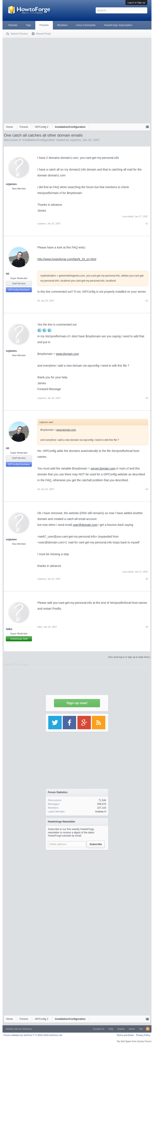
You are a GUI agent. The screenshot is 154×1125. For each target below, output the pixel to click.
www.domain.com (67, 354)
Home (132, 1029)
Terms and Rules (125, 1035)
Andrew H (100, 811)
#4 (146, 489)
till (7, 273)
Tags (28, 25)
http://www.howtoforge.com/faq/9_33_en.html (66, 259)
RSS (147, 1029)
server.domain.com (103, 468)
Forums (44, 25)
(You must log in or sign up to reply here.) (129, 657)
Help (110, 1029)
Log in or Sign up (136, 2)
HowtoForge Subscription (118, 25)
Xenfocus (27, 1029)
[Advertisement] (39, 79)
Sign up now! (77, 703)
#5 (146, 579)
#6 (146, 627)
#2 (146, 300)
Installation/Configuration (38, 140)
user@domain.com (85, 524)
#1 (146, 223)
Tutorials (12, 25)
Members (62, 25)
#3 (146, 398)
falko (9, 629)
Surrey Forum (144, 1041)
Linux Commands (85, 25)
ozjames (75, 140)
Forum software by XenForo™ (33, 1035)
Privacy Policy (143, 1035)
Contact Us (98, 1029)
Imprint (121, 1029)
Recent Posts (43, 33)
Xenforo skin (12, 1029)
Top (141, 1029)
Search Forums (19, 33)
